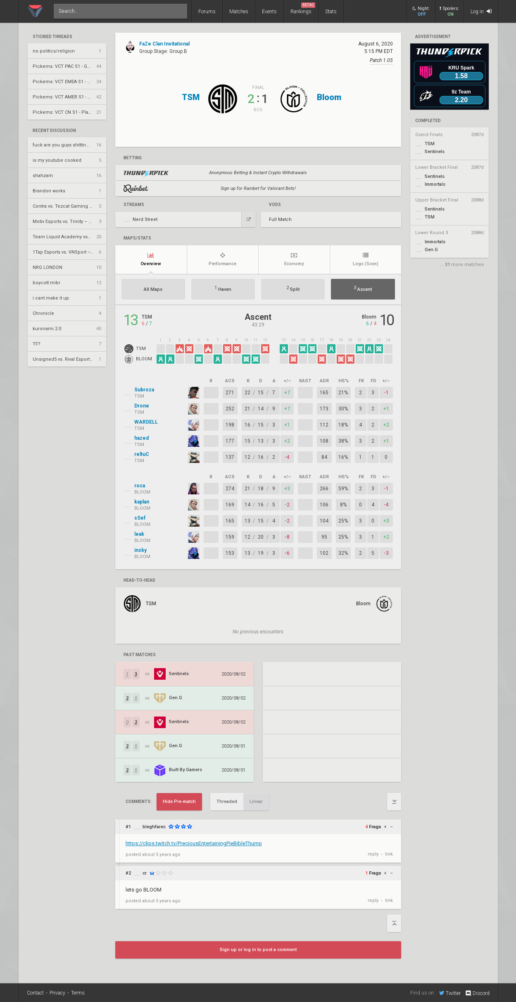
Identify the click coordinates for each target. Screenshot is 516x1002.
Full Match (280, 219)
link (389, 854)
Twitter (450, 993)
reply (373, 854)
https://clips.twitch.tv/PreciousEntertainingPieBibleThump (194, 843)
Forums (207, 11)
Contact (35, 992)
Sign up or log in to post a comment (258, 949)
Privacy (57, 992)
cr (145, 873)
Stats (331, 11)
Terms (78, 992)
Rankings (302, 8)
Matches (238, 11)
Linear (256, 801)
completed (428, 121)
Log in (481, 11)
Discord (477, 993)
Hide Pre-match (179, 801)
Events (269, 11)
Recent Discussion (54, 131)
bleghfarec (154, 826)
